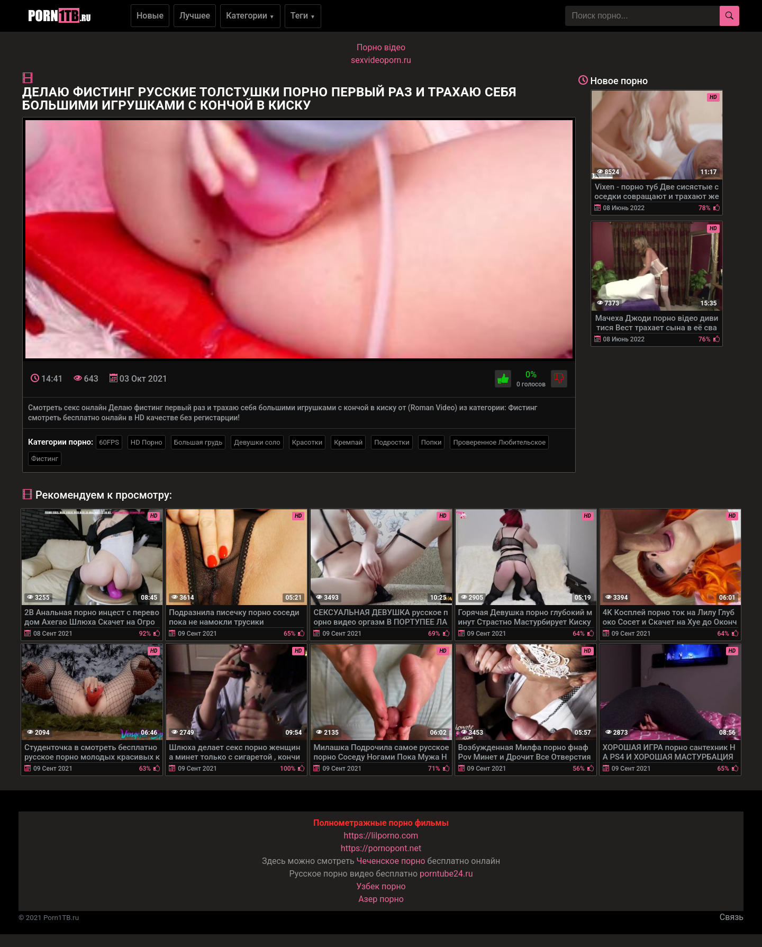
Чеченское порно (391, 861)
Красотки (307, 442)
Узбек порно (381, 886)
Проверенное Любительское (499, 442)
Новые (150, 16)
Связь (731, 917)
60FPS (109, 442)
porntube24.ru (446, 874)
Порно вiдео (381, 47)
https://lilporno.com (381, 836)
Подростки (391, 442)
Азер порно (381, 899)
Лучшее (194, 16)
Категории (250, 16)
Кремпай (348, 442)
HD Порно (146, 442)
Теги (303, 16)
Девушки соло (257, 442)
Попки (431, 442)
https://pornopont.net (381, 848)
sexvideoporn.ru (381, 60)
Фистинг (44, 459)
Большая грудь (198, 442)
